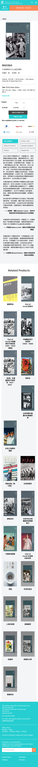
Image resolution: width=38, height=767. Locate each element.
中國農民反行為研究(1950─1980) (28, 341)
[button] (23, 8)
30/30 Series (10, 87)
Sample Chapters (27, 146)
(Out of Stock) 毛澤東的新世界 (28, 556)
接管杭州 (10, 519)
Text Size (22, 760)
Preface (6, 150)
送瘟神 (10, 659)
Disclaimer (22, 757)
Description (8, 141)
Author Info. (25, 141)
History (17, 87)
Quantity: (16, 107)
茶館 (10, 589)
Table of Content (10, 146)
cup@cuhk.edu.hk (8, 721)
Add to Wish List (18, 112)
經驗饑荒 (28, 624)
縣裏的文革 (28, 659)
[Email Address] (17, 750)
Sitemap (4, 760)
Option (4, 102)
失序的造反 (28, 589)
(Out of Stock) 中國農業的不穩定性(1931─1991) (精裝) (10, 343)
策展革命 (10, 695)
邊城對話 (10, 304)
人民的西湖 (10, 624)
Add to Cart (18, 117)
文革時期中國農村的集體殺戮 (28, 415)
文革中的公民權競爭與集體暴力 (28, 521)
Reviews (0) (25, 150)
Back (4, 19)
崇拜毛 (27, 378)
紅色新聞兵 (28, 484)
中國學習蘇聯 (10, 554)
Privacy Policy (6, 757)
